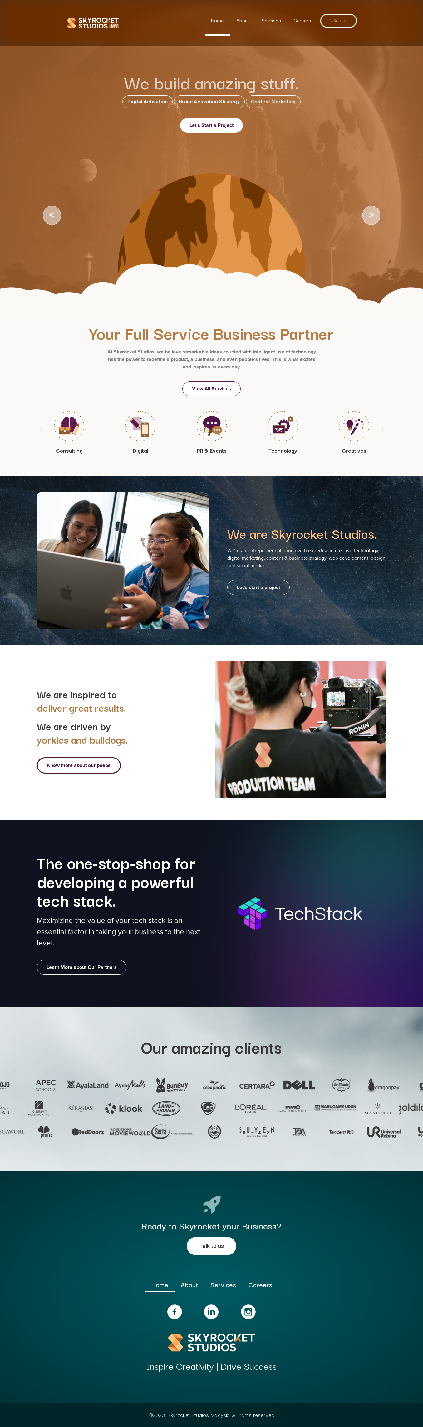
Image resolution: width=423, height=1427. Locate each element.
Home (217, 20)
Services (271, 20)
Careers (302, 20)
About (242, 20)
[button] (41, 429)
